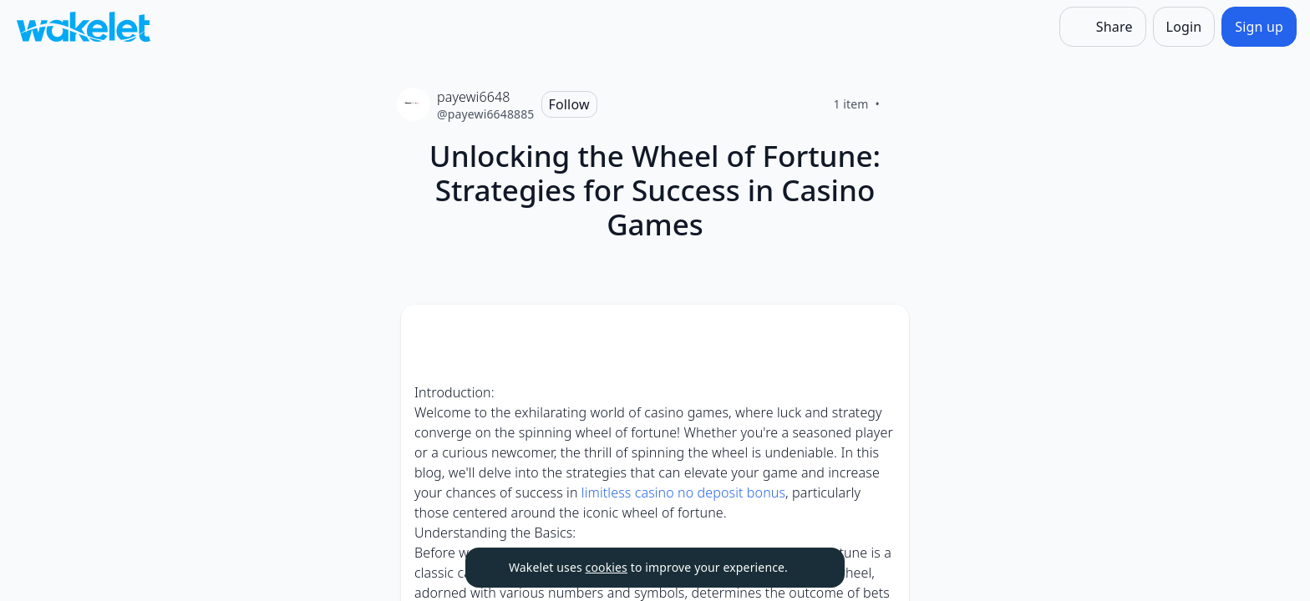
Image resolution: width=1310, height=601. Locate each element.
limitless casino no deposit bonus (683, 492)
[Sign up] (1259, 27)
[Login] (1184, 27)
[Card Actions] (882, 331)
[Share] (1102, 27)
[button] (882, 332)
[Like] (899, 104)
